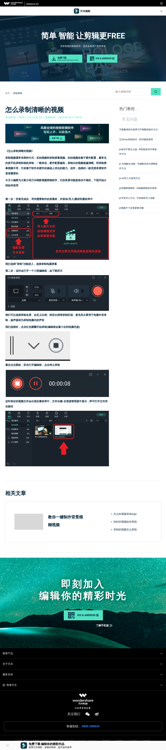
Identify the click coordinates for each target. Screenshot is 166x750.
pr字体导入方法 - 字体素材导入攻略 (137, 198)
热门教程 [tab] (127, 108)
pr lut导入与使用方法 (129, 178)
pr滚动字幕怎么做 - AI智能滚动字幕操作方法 (138, 151)
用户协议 (93, 740)
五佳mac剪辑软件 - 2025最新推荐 (136, 139)
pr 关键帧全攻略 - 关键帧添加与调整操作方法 (138, 166)
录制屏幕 (17, 93)
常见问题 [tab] (129, 119)
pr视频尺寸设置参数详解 (131, 208)
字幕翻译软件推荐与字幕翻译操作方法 (138, 129)
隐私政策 (106, 740)
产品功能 (133, 740)
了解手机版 (104, 625)
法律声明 (146, 740)
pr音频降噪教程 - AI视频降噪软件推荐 (138, 188)
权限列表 (119, 740)
